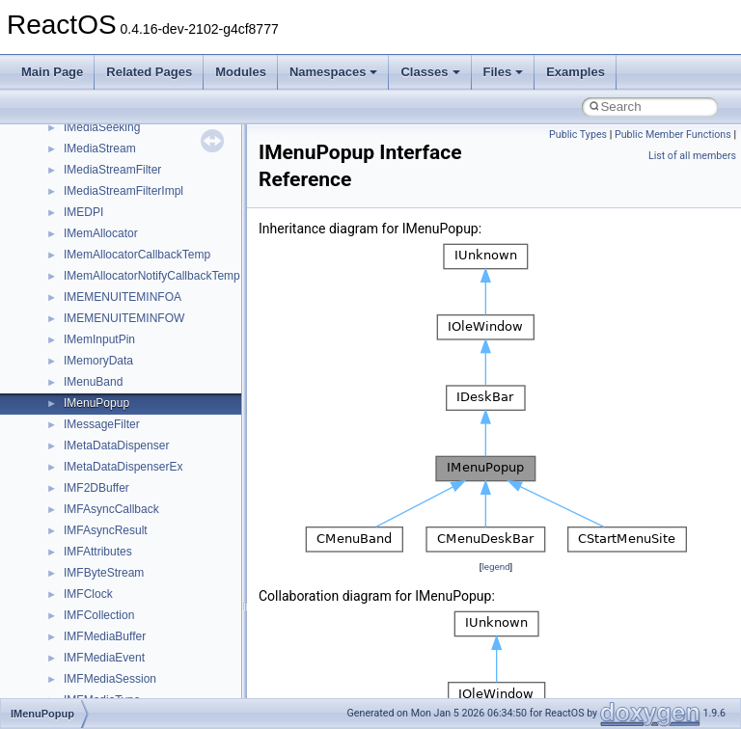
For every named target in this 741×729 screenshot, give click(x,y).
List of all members (692, 155)
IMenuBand (93, 382)
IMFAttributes (98, 551)
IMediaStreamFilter (112, 169)
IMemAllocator (101, 233)
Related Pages (149, 72)
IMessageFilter (102, 424)
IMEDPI (83, 212)
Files (503, 72)
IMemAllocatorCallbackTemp (137, 254)
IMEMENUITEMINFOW (124, 318)
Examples (575, 72)
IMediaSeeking (102, 127)
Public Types (578, 134)
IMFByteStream (104, 573)
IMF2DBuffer (96, 488)
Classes (429, 72)
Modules (240, 72)
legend (495, 566)
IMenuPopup (96, 403)
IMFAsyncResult (106, 530)
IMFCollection (99, 615)
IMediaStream (100, 148)
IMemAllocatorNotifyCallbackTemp (152, 276)
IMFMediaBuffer (105, 636)
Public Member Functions (673, 134)
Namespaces (333, 72)
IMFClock (88, 594)
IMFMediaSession (110, 679)
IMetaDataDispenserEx (123, 466)
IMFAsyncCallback (111, 509)
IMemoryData (98, 360)
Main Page (52, 72)
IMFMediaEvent (104, 657)
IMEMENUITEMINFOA (122, 297)
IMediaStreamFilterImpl (123, 191)
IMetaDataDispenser (116, 445)
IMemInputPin (99, 339)
